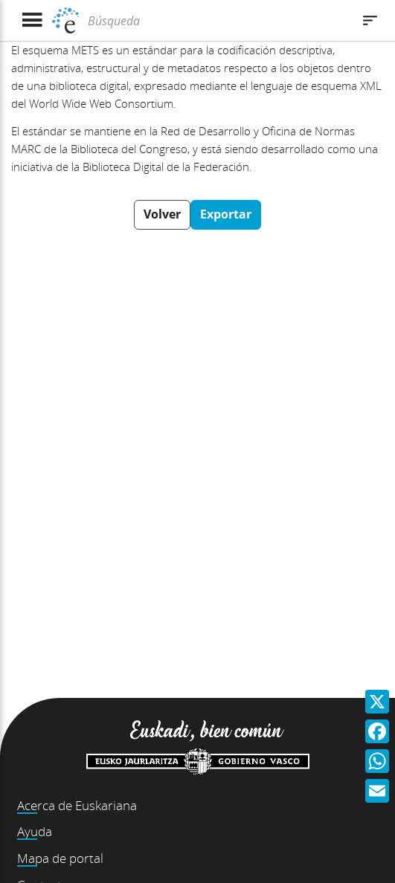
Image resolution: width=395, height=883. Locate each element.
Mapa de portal (60, 858)
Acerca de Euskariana (77, 805)
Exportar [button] (225, 214)
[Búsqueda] (218, 21)
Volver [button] (162, 214)
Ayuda (34, 831)
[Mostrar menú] (31, 20)
